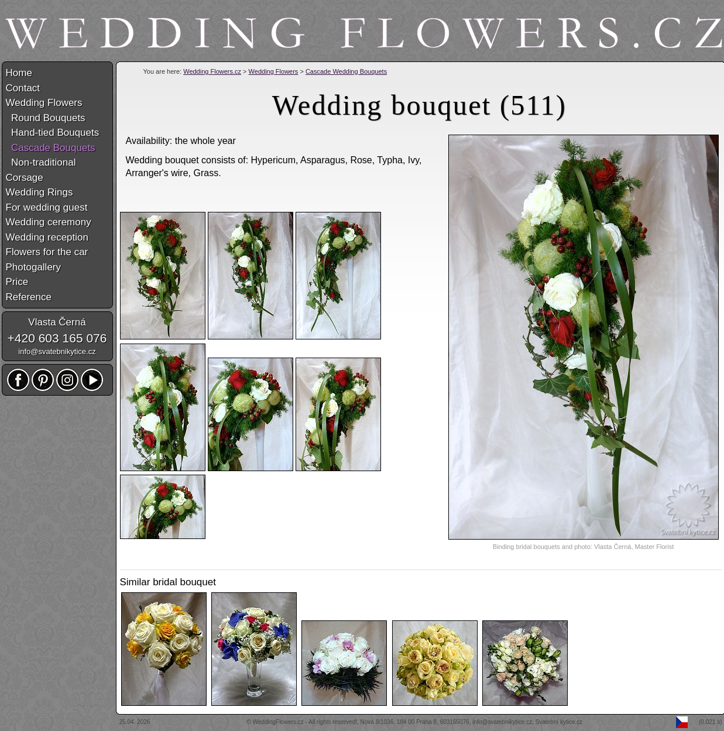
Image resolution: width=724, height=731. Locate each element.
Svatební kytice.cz (559, 722)
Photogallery (33, 267)
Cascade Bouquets (50, 147)
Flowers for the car (47, 252)
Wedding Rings (39, 192)
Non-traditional (41, 162)
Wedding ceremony (48, 222)
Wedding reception (47, 237)
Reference (29, 297)
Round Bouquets (45, 117)
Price (17, 281)
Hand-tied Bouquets (52, 132)
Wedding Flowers (273, 71)
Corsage (24, 177)
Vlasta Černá (56, 322)
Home (19, 72)
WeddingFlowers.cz (278, 722)
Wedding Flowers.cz (212, 71)
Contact (23, 88)
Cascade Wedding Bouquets (346, 71)
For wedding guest (47, 207)
